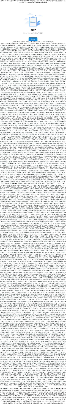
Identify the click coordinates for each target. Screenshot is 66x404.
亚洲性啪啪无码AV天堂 (56, 397)
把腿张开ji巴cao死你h (44, 397)
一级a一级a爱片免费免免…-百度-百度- (53, 403)
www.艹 (31, 399)
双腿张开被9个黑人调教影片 (25, 401)
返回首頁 (33, 39)
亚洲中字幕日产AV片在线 (19, 390)
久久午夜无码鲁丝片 (42, 388)
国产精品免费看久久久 (37, 403)
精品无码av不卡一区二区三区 (53, 399)
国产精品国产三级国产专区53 (40, 392)
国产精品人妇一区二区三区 (21, 399)
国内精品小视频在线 (31, 390)
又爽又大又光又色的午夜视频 (26, 395)
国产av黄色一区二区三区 (16, 388)
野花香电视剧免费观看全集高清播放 (50, 394)
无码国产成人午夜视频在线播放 (23, 392)
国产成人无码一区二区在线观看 (42, 401)
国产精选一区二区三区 (30, 388)
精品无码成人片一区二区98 (49, 395)
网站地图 (30, 45)
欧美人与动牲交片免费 (34, 394)
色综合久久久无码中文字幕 (20, 394)
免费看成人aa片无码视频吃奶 (15, 397)
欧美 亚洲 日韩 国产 (39, 399)
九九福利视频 (14, 395)
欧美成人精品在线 (56, 401)
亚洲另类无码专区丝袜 (8, 392)
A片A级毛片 (14, 401)
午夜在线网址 (38, 395)
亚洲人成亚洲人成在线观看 (30, 397)
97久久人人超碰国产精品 (55, 388)
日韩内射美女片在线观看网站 (22, 403)
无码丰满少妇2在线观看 (44, 390)
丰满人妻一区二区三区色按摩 (56, 392)
